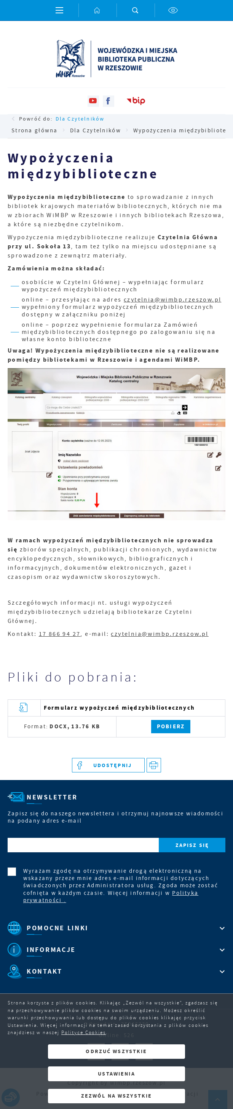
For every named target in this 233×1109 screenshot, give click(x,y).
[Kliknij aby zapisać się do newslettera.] (192, 845)
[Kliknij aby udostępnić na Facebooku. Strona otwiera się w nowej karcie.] (108, 765)
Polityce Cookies (83, 1033)
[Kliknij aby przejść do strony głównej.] (97, 10)
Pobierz (171, 726)
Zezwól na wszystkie (116, 1095)
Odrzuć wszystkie (116, 1051)
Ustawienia (116, 1073)
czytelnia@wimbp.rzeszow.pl (172, 299)
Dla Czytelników (80, 118)
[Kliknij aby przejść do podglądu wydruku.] (154, 765)
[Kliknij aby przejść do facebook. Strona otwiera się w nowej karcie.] (108, 101)
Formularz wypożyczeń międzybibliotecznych (119, 708)
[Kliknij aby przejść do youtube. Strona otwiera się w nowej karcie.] (93, 101)
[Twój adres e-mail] (83, 845)
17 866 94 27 (60, 634)
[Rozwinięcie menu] (116, 928)
